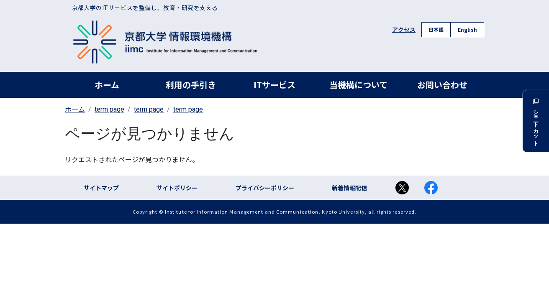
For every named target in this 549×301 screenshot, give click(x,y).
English (467, 29)
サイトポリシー (177, 188)
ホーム (107, 85)
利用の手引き (191, 85)
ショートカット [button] (536, 121)
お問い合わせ (442, 85)
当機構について (358, 85)
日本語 (436, 29)
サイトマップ (101, 188)
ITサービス (274, 85)
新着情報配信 (349, 188)
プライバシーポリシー (265, 188)
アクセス (404, 29)
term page (109, 109)
